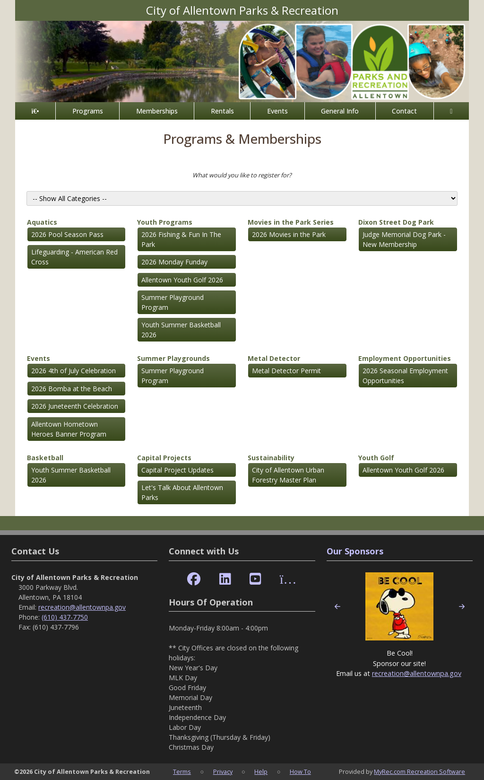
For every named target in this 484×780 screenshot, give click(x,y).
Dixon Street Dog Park (396, 222)
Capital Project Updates (177, 469)
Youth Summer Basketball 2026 (181, 329)
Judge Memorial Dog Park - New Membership (404, 239)
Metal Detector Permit (286, 370)
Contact (404, 110)
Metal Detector (274, 358)
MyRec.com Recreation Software (419, 771)
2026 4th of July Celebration (73, 370)
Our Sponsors (355, 551)
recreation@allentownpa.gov (82, 607)
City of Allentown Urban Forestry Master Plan (288, 474)
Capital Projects (164, 457)
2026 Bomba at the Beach (71, 388)
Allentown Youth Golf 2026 (182, 279)
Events (277, 110)
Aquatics (42, 222)
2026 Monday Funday (174, 261)
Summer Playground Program (172, 302)
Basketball (45, 457)
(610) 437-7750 (65, 617)
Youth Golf (376, 457)
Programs (87, 110)
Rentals (222, 110)
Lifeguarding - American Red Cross (74, 256)
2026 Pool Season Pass (67, 234)
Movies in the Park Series (291, 222)
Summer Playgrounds (173, 358)
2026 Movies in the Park (289, 234)
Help (261, 771)
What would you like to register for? (242, 175)
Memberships (157, 110)
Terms (182, 771)
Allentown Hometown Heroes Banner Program (68, 429)
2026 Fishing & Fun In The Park (181, 239)
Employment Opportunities (404, 358)
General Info (340, 110)
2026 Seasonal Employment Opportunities (405, 375)
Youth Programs (164, 222)
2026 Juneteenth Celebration (74, 406)
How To (300, 771)
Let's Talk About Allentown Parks (182, 492)
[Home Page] (35, 111)
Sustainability (271, 457)
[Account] (451, 111)
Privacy (223, 771)
